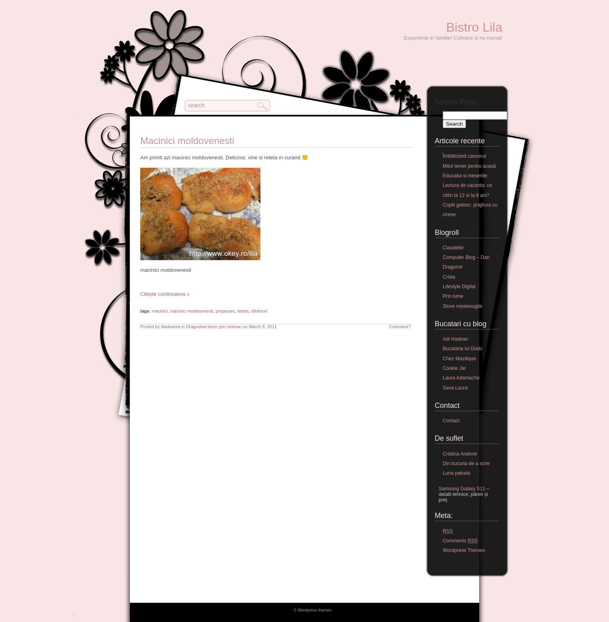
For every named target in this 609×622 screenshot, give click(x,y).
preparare (225, 311)
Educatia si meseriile (465, 176)
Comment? (400, 326)
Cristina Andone (460, 454)
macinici (160, 311)
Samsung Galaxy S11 (462, 489)
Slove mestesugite (462, 306)
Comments (460, 541)
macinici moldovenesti (192, 311)
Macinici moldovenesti (187, 140)
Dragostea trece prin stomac (213, 326)
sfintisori (259, 311)
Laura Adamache (461, 378)
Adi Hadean (455, 339)
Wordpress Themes (464, 550)
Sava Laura (455, 388)
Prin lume (453, 296)
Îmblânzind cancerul (464, 156)
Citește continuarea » (165, 294)
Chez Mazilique (459, 358)
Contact (451, 420)
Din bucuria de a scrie (466, 463)
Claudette (453, 248)
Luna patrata (456, 473)
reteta (242, 311)
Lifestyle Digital (459, 286)
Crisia (449, 277)
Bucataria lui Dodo (462, 348)
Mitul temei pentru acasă (469, 166)
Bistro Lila (474, 27)
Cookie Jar (454, 368)
